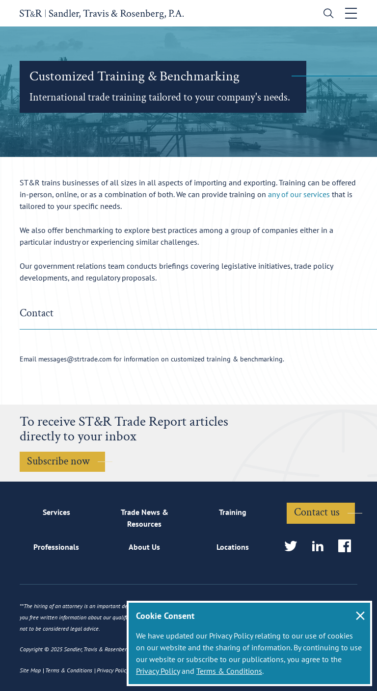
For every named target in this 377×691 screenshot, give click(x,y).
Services (56, 512)
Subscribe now (58, 461)
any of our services (299, 194)
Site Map (30, 670)
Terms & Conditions (229, 671)
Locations (232, 547)
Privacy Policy (158, 671)
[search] (326, 14)
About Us (144, 547)
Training (232, 512)
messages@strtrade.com (74, 359)
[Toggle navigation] (351, 13)
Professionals (56, 547)
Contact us (317, 512)
